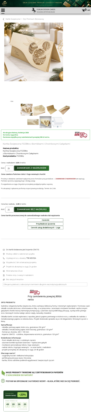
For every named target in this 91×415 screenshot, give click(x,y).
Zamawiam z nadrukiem (31, 168)
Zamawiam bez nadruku (32, 209)
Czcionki (45, 220)
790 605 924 (31, 258)
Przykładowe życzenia (45, 224)
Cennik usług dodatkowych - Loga (45, 228)
